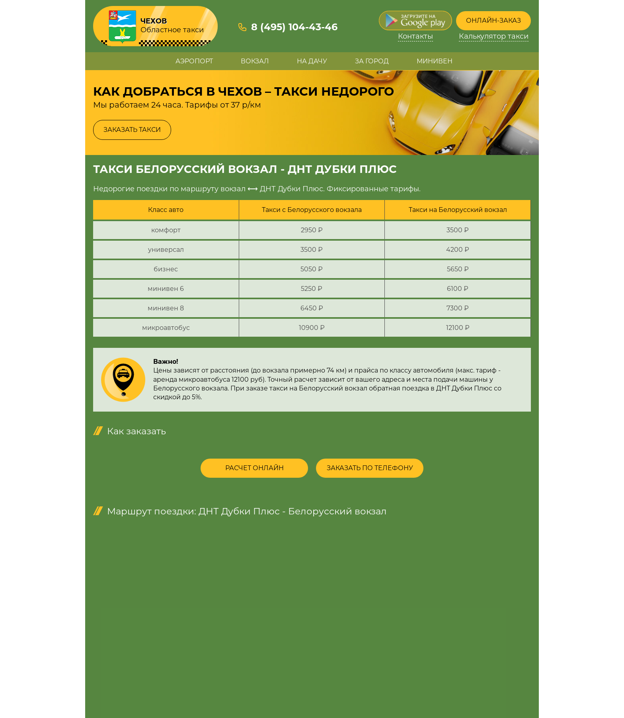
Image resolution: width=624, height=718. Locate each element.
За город (372, 61)
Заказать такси (132, 129)
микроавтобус (166, 328)
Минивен (434, 61)
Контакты (415, 36)
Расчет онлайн (254, 468)
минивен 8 (166, 308)
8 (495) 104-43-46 (294, 27)
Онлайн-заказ (493, 20)
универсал (166, 249)
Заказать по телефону (370, 468)
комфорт (166, 230)
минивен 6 (166, 288)
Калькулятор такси (493, 36)
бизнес (166, 269)
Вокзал (255, 61)
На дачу (312, 61)
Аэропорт (194, 61)
